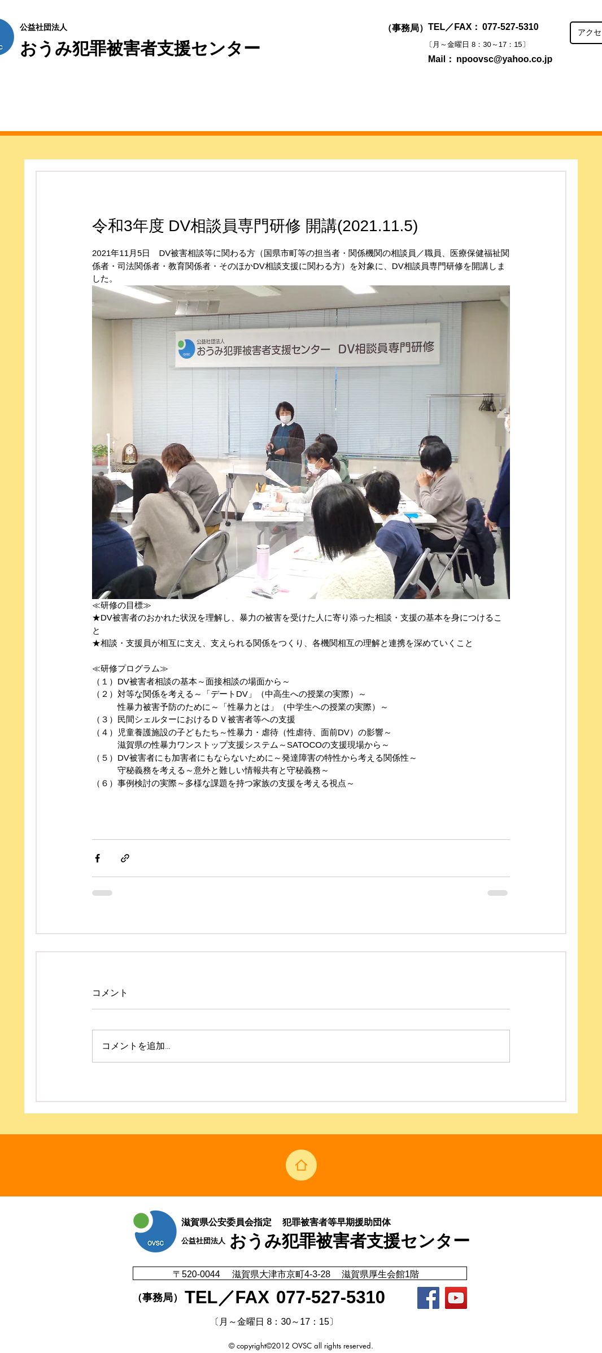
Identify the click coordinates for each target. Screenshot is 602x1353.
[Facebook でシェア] (97, 858)
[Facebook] (428, 1298)
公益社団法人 (43, 27)
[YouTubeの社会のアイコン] (456, 1298)
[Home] (301, 1165)
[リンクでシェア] (125, 858)
